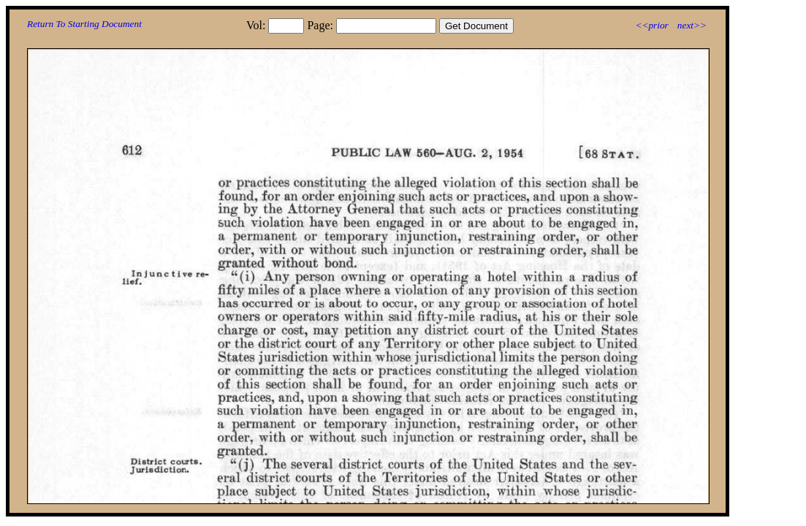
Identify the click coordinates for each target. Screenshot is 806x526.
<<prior (651, 25)
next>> (692, 25)
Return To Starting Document (84, 23)
